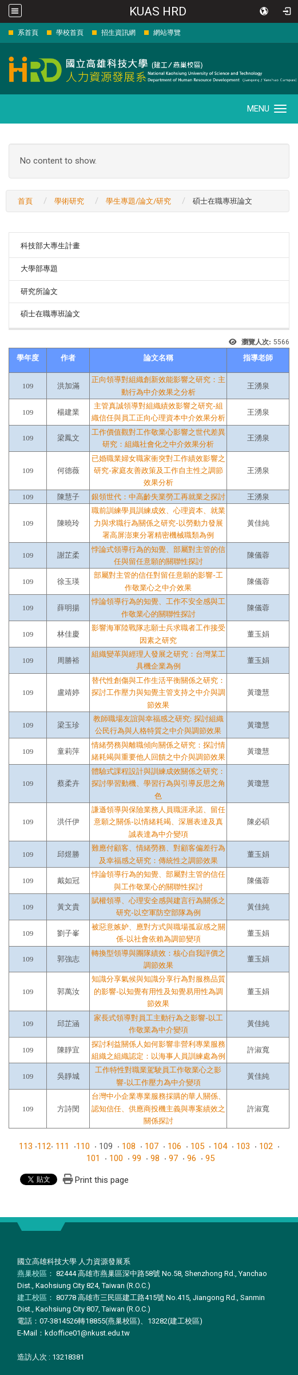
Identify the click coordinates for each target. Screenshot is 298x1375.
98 (155, 1158)
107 (151, 1146)
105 (197, 1146)
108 (129, 1146)
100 (116, 1158)
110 (83, 1146)
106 (174, 1146)
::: (2, 32)
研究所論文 (39, 291)
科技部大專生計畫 (50, 245)
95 (209, 1158)
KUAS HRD (157, 11)
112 (44, 1146)
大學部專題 (39, 268)
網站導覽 (167, 33)
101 (93, 1158)
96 (191, 1158)
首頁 (25, 201)
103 (243, 1146)
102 (266, 1146)
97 (173, 1158)
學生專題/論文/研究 (138, 201)
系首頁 (28, 33)
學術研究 (69, 201)
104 (220, 1146)
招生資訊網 (118, 33)
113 (26, 1146)
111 (62, 1146)
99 (136, 1158)
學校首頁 (70, 33)
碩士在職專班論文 (50, 313)
